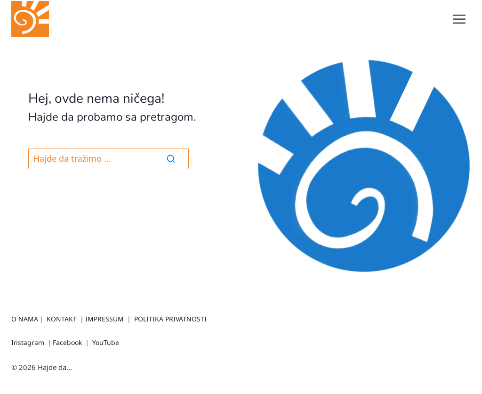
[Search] (171, 158)
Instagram (27, 342)
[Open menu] (459, 18)
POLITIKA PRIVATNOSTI (170, 318)
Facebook (67, 342)
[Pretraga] (108, 158)
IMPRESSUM (104, 318)
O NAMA (24, 318)
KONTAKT (62, 318)
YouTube (105, 342)
